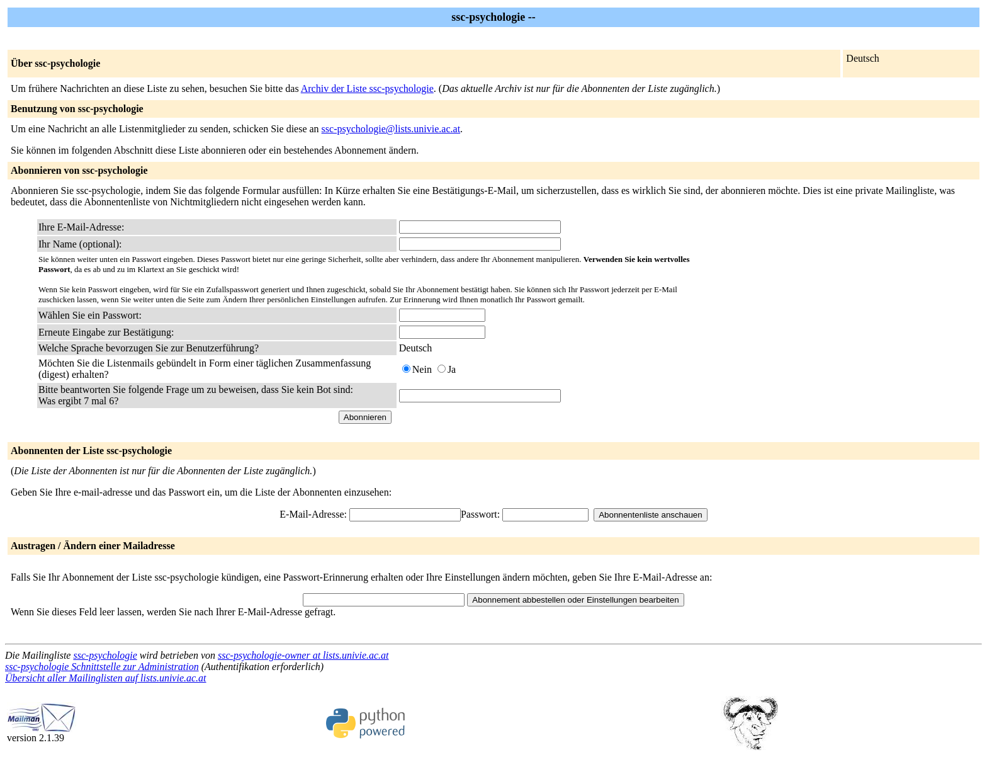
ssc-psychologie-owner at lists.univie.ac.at (303, 655)
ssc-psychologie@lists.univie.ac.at (391, 128)
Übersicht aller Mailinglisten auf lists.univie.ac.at (105, 678)
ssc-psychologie (105, 655)
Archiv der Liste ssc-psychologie (367, 88)
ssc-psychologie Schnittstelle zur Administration (102, 666)
